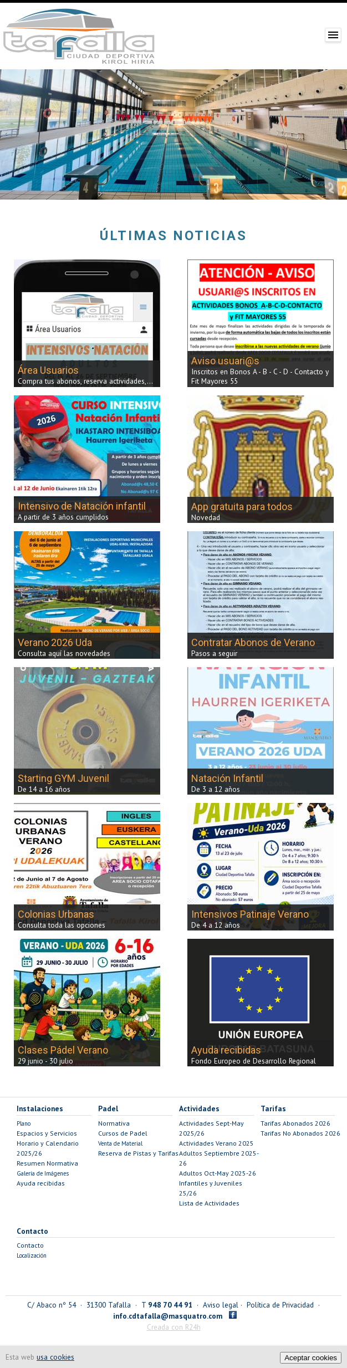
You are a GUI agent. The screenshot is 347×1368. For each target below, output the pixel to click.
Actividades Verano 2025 (216, 1143)
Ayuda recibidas (41, 1183)
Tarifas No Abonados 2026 (300, 1133)
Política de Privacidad (280, 1305)
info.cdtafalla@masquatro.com (167, 1316)
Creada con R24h (174, 1327)
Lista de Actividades (209, 1203)
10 (227, 191)
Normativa (114, 1123)
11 (241, 191)
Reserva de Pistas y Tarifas (138, 1153)
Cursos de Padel (122, 1133)
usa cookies (55, 1357)
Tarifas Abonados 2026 (295, 1123)
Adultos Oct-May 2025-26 (217, 1173)
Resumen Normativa (47, 1163)
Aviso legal (220, 1305)
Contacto (30, 1245)
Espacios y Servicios (47, 1133)
